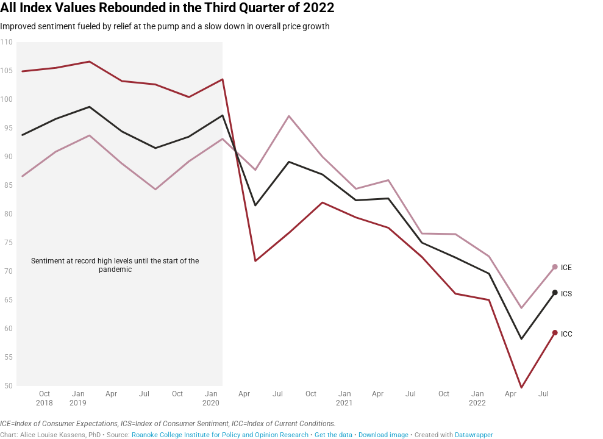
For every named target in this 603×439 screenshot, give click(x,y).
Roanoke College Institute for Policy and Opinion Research (220, 435)
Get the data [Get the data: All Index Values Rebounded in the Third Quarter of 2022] (333, 435)
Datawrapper (474, 435)
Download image (384, 435)
